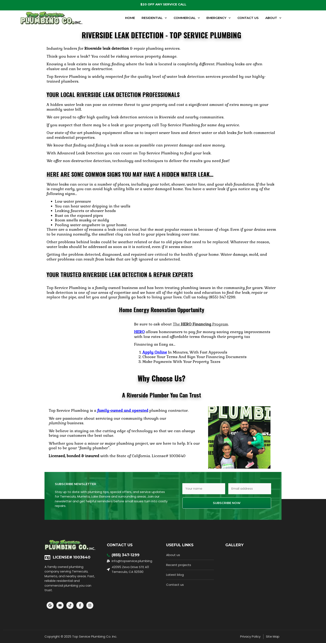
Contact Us (248, 18)
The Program (200, 324)
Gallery (234, 545)
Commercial (187, 18)
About (273, 18)
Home (130, 18)
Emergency (218, 18)
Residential (154, 18)
